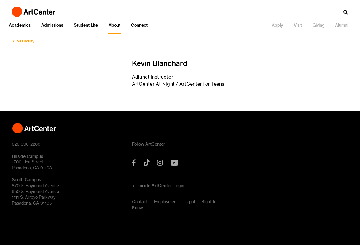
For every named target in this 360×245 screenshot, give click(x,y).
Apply (277, 25)
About (114, 25)
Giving (318, 25)
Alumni (341, 25)
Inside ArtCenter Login (161, 185)
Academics (20, 25)
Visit (298, 25)
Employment (166, 201)
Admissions (52, 25)
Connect (139, 25)
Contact (140, 201)
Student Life (86, 25)
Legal (189, 201)
